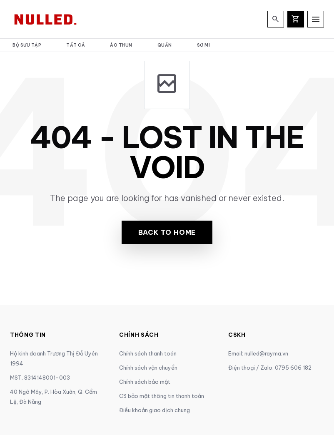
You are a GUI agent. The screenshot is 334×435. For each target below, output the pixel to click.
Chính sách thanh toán (148, 353)
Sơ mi (203, 45)
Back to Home (167, 232)
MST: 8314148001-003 (40, 377)
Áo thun (121, 45)
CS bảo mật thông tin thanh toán (161, 396)
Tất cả (75, 45)
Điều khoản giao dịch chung (154, 410)
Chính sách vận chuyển (148, 367)
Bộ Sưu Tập (26, 45)
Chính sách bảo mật (144, 381)
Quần (164, 45)
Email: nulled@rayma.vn (258, 353)
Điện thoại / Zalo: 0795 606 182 (270, 367)
